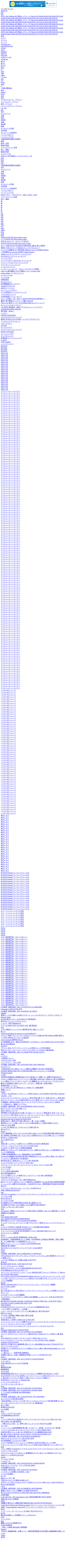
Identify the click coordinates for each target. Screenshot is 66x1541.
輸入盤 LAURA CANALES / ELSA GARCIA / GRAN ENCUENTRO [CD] (26, 1434)
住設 (2, 36)
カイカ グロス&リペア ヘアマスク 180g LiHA (17, 1163)
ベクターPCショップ (8, 294)
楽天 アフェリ (6, 104)
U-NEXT (4, 340)
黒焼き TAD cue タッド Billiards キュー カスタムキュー (20, 248)
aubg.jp (3, 92)
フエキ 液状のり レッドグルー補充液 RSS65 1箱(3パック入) (22, 1029)
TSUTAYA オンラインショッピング (13, 256)
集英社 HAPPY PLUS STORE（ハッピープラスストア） (20, 319)
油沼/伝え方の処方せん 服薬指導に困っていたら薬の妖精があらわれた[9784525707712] (32, 1344)
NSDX (3, 1092)
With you (4, 1262)
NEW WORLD (6, 1305)
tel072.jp (3, 53)
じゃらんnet (5, 277)
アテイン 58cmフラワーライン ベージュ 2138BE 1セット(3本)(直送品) (25, 1048)
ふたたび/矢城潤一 (7, 1474)
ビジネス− (4, 1056)
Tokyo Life (4, 353)
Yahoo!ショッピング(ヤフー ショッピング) (16, 254)
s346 (2, 72)
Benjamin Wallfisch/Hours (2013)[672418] (15, 1330)
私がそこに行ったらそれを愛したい (14, 1108)
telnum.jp (4, 52)
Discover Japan (6, 1017)
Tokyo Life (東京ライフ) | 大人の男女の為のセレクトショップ (22, 303)
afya (2, 1328)
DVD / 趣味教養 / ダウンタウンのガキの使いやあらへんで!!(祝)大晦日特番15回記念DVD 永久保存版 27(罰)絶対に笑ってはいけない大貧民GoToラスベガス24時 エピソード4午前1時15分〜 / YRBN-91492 (32, 1135)
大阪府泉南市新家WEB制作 (11, 139)
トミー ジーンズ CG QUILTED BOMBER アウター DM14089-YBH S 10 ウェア (28, 1231)
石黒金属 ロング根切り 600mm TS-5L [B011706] (18, 1320)
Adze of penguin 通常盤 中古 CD (12, 1040)
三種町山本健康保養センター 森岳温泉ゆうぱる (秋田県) (21, 1154)
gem (2, 79)
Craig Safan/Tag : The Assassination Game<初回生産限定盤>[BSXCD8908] (26, 1497)
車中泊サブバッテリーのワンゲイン (14, 1021)
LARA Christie (6, 342)
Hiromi (3, 1282)
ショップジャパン (7, 344)
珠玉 (2, 68)
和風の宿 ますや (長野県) (10, 1499)
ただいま (4, 1288)
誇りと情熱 (5, 1405)
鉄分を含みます (6, 1198)
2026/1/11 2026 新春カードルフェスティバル (16, 156)
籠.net (3, 61)
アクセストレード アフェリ (11, 99)
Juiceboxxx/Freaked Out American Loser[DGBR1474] (18, 1033)
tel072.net (4, 55)
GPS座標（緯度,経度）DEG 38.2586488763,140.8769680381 (21, 1488)
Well (2, 1209)
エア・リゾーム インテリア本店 (12, 911)
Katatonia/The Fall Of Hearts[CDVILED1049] (16, 1119)
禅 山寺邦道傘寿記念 (8, 1173)
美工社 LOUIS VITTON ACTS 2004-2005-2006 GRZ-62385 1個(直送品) (25, 1493)
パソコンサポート (7, 135)
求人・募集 (5, 149)
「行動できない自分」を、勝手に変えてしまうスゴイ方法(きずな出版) (26, 1423)
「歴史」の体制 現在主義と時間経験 (14, 1527)
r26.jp (3, 50)
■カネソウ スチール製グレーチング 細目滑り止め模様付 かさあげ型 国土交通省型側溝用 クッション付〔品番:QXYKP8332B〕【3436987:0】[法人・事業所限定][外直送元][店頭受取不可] (33, 1184)
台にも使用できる (7, 1140)
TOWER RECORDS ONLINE (11, 309)
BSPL (3, 1509)
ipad (2, 1192)
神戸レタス (5, 815)
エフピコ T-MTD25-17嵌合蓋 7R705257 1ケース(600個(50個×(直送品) (25, 1227)
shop (2, 96)
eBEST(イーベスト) (8, 288)
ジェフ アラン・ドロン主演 (11, 1062)
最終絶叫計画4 (6, 1367)
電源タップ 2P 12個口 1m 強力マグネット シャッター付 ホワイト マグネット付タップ (31, 1015)
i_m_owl (4, 77)
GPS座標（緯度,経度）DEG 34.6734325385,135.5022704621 (21, 1388)
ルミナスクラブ (6, 327)
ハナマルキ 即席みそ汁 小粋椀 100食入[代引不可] (18, 1260)
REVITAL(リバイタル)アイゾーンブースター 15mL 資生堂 (21, 1248)
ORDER (3, 1013)
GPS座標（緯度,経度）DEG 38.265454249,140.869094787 (21, 1436)
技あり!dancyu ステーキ (9, 1110)
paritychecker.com (7, 46)
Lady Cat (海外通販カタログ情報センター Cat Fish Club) (20, 271)
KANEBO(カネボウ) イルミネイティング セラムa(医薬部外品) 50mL (25, 1307)
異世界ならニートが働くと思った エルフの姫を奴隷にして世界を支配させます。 (30, 1123)
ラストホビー (5, 1361)
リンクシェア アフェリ (10, 102)
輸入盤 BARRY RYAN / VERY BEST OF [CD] (16, 1264)
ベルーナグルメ (6, 323)
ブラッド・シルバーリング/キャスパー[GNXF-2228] (19, 1146)
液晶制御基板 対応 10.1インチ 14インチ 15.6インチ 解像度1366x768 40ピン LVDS (29, 1373)
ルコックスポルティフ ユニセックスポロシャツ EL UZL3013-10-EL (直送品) (28, 1340)
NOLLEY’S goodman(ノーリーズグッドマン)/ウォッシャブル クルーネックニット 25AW (32, 1194)
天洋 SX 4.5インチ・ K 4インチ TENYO (15, 241)
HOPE (3, 1537)
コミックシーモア (7, 334)
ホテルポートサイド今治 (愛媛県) (13, 1295)
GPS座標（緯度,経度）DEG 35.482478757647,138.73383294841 (23, 1396)
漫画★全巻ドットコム (9, 1085)
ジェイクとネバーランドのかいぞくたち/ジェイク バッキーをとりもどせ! (27, 1326)
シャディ (4, 313)
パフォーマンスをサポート (10, 1382)
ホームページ (5, 113)
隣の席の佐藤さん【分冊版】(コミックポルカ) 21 (18, 1515)
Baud (2, 1054)
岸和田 (3, 120)
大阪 (2, 116)
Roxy (2, 1386)
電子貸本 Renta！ (7, 311)
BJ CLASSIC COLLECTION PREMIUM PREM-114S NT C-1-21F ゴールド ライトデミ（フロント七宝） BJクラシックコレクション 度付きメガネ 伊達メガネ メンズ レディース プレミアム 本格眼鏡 (33, 1278)
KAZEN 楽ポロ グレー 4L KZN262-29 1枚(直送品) (18, 1019)
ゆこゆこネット (6, 282)
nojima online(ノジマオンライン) (12, 273)
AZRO (3, 1535)
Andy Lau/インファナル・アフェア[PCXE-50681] (18, 1465)
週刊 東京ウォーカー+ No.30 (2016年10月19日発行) (19, 1220)
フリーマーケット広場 (9, 147)
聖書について (5, 1090)
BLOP (3, 1513)
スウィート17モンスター (10, 1346)
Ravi (2, 1417)
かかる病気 (5, 1409)
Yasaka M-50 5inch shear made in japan (14, 237)
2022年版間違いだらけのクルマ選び (14, 1440)
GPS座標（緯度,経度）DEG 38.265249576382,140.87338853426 (23, 1064)
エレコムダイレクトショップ (11, 317)
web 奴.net (4, 59)
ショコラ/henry (6, 1167)
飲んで (3, 1031)
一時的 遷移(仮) (6, 88)
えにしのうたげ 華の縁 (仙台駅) (12, 1399)
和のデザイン (5, 1129)
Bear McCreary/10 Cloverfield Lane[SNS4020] (16, 1229)
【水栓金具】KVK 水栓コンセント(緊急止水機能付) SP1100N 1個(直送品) (27, 1069)
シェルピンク (5, 1461)
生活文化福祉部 (6, 1525)
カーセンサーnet (6, 275)
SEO (2, 112)
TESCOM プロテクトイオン (11, 1177)
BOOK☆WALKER (7, 332)
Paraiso (3, 1131)
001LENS (4, 346)
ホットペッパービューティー (11, 305)
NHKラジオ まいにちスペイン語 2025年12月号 (17, 1438)
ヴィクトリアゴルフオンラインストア (14, 262)
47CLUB (4, 325)
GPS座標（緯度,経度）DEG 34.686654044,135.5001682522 (21, 1253)
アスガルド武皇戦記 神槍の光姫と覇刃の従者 (17, 1315)
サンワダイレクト (7, 336)
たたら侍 (4, 1426)
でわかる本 (5, 1371)
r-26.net (3, 48)
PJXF (2, 1517)
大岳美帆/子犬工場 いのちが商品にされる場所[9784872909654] (23, 1205)
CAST (3, 1486)
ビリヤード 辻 (6, 154)
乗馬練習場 (5, 1369)
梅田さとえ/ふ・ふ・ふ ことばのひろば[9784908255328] (21, 1243)
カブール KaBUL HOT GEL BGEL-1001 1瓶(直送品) (19, 1025)
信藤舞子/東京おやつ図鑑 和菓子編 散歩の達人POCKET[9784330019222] (26, 1503)
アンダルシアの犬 (7, 1459)
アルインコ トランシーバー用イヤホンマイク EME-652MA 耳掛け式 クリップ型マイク (32, 1445)
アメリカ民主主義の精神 (10, 1171)
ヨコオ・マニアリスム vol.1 (11, 1413)
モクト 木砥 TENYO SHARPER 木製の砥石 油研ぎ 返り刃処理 (23, 246)
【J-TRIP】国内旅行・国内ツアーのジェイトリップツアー (22, 307)
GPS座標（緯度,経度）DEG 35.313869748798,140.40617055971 (23, 1052)
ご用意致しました (7, 1058)
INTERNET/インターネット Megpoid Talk (15, 1380)
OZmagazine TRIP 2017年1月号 (11, 1009)
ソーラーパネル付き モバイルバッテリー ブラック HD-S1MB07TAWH (26, 1430)
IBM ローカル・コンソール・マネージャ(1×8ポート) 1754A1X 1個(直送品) (27, 1050)
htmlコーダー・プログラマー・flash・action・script (19, 195)
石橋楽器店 (5, 279)
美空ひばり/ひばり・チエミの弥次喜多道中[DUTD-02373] (21, 1268)
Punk (2, 1447)
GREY (3, 1250)
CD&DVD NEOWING (8, 315)
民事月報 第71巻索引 (8, 1246)
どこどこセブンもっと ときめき (12, 1266)
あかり (3, 1235)
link (2, 12)
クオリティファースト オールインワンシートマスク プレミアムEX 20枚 (26, 1165)
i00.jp (3, 94)
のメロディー (5, 1067)
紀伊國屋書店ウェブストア (10, 284)
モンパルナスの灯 (7, 1200)
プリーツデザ (5, 1169)
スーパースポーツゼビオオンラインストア (16, 260)
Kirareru (3, 1529)
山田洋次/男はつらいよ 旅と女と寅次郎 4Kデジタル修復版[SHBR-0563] (26, 1432)
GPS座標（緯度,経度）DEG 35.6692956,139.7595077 (19, 1011)
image (3, 1252)
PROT (3, 1501)
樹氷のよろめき (6, 1313)
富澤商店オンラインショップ (11, 338)
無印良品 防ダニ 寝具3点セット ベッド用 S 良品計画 (19, 1160)
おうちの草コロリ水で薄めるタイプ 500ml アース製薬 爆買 (22, 1087)
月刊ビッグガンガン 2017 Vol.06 (12, 1207)
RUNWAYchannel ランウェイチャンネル (15, 873)
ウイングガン (5, 1519)
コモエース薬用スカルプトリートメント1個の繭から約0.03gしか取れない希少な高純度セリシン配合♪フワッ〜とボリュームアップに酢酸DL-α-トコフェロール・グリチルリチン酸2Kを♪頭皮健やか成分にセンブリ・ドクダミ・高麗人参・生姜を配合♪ (33, 1081)
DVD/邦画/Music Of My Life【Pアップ (14, 1270)
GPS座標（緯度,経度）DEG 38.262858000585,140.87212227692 (23, 1106)
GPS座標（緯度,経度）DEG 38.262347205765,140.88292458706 (23, 1463)
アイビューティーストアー (10, 391)
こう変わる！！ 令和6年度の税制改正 (15, 1353)
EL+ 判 (3, 1476)
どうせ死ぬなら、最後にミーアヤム (14, 1104)
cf (1, 86)
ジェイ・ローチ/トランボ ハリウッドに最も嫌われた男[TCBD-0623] (25, 1311)
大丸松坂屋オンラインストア (11, 296)
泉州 (2, 118)
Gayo (2, 1365)
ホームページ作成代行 (9, 133)
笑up (2, 90)
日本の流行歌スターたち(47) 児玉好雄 (14, 1363)
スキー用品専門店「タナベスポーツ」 (14, 937)
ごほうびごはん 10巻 (8, 1060)
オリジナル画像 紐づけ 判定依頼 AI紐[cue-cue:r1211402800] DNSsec (25, 250)
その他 (3, 1075)
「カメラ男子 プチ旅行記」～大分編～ (15, 1309)
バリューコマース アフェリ (11, 106)
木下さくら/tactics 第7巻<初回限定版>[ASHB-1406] (19, 1237)
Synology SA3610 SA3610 (9, 1342)
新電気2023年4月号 (8, 1407)
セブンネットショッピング (10, 265)
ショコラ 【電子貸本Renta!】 (11, 1023)
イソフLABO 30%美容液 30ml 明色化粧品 (15, 1392)
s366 (2, 73)
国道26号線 (5, 145)
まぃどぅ (4, 42)
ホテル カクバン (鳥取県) (10, 1233)
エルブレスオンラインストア (11, 329)
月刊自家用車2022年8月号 (10, 1415)
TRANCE (4, 1046)
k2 (1, 70)
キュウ (3, 38)
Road (2, 1215)
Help (2, 1521)
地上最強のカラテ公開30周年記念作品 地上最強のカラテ (21, 1203)
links (2, 158)
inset (2, 1027)
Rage (2, 1411)
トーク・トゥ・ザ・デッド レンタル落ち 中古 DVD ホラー (22, 1511)
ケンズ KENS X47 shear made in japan (14, 239)
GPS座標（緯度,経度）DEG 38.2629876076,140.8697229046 (21, 1390)
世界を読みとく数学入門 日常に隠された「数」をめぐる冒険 (23, 1121)
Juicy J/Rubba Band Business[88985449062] (15, 1219)
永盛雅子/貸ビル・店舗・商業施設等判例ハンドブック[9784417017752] (26, 1355)
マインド (4, 40)
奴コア (3, 66)
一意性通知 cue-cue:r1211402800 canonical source (17, 252)
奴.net (3, 63)
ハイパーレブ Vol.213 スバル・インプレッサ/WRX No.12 (21, 1188)
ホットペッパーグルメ (9, 290)
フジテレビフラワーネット (10, 321)
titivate (3, 928)
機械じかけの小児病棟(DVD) (11, 1523)
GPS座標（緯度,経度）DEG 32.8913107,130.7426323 (19, 1470)
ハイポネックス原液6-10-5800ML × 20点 (15, 1472)
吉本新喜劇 (5, 1495)
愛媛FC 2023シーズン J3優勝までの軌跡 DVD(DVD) (19, 1490)
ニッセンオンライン (8, 267)
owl (2, 81)
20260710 (4, 11)
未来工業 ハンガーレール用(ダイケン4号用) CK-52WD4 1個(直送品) (25, 1144)
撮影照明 (4, 1394)
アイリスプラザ (6, 258)
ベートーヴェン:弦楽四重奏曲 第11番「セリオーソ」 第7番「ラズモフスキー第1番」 (31, 1428)
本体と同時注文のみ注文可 (10, 1190)
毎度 (2, 141)
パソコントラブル (7, 137)
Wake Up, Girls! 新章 (8, 1125)
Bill (2, 1142)
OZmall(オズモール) (8, 286)
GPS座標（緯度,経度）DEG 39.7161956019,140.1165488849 (21, 1332)
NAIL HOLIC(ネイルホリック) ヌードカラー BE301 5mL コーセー (24, 1338)
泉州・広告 (5, 143)
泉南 (2, 126)
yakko (3, 75)
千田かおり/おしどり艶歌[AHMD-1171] (15, 1480)
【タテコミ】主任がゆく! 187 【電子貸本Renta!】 (18, 1180)
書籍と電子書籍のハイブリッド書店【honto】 (17, 301)
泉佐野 (3, 124)
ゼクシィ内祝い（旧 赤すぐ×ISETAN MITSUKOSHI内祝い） (23, 299)
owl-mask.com (5, 44)
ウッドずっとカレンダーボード (12, 1384)
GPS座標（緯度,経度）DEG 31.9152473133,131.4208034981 (21, 1007)
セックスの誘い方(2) (8, 1317)
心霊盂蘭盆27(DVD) (8, 1467)
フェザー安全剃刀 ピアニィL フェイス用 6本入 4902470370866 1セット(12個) (28, 1443)
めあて (3, 1357)
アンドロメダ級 (6, 1196)
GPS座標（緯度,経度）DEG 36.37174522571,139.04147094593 (22, 1359)
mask (2, 84)
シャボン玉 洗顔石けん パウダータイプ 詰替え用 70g (20, 1127)
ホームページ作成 (7, 128)
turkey (3, 82)
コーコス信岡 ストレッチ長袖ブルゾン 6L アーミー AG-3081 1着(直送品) (27, 1175)
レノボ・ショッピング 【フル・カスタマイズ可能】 (20, 269)
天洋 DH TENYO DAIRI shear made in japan (16, 243)
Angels (3, 1457)
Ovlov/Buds (9, 1217)
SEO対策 (4, 130)
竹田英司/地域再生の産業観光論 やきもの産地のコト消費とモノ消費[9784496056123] (31, 1077)
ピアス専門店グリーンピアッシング (14, 292)
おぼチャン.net (6, 57)
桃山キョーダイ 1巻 (8, 1478)
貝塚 (2, 122)
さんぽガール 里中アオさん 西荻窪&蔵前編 (16, 1148)
